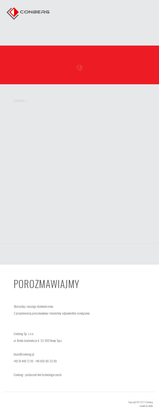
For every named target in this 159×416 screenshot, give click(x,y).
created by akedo (146, 406)
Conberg (19, 100)
